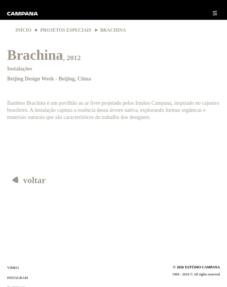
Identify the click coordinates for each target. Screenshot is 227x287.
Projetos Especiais (65, 30)
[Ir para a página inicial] (22, 16)
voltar (29, 180)
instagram (17, 278)
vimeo (13, 268)
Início (23, 30)
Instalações (19, 69)
